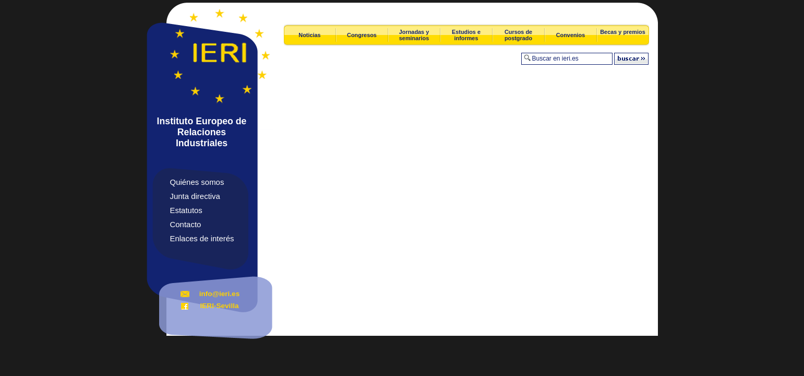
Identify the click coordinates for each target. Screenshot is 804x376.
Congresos (362, 35)
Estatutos (186, 210)
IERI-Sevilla (219, 306)
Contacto (185, 224)
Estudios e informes (466, 35)
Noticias (309, 35)
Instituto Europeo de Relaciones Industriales (202, 132)
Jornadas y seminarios (414, 35)
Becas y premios (622, 32)
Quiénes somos (197, 182)
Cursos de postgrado (518, 35)
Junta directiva (195, 196)
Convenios (570, 35)
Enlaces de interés (202, 238)
